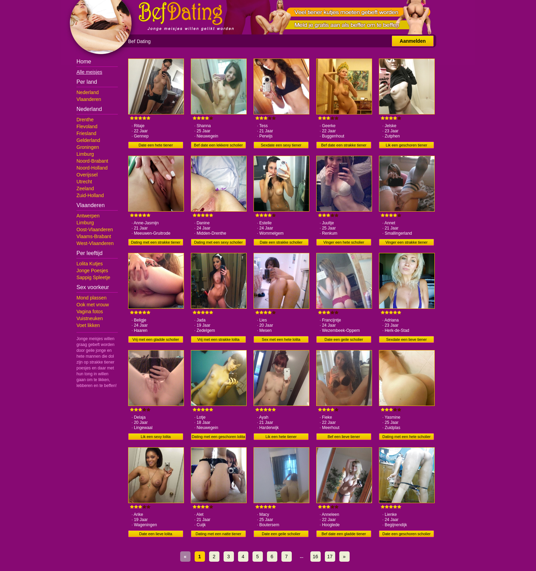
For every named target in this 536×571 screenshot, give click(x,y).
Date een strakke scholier (281, 242)
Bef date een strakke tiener (343, 145)
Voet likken (88, 325)
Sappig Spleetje (93, 277)
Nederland (87, 92)
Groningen (87, 147)
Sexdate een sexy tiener (281, 145)
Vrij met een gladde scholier (155, 339)
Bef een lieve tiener (344, 437)
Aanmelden (412, 41)
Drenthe (85, 119)
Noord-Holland (91, 168)
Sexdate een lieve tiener (406, 339)
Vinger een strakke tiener (406, 242)
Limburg (85, 154)
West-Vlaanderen (95, 243)
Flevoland (86, 126)
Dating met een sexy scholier (218, 242)
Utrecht (84, 181)
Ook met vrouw (92, 304)
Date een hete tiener (155, 145)
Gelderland (88, 140)
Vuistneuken (89, 318)
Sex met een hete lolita (281, 339)
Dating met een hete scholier (406, 437)
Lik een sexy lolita (156, 437)
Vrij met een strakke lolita (218, 339)
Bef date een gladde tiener (343, 534)
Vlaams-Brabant (93, 236)
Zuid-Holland (90, 195)
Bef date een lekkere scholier (218, 145)
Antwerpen (88, 215)
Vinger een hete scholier (343, 242)
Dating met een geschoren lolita (218, 437)
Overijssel (86, 174)
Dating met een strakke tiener (156, 242)
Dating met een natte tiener (218, 534)
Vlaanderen (88, 99)
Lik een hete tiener (281, 437)
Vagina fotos (89, 311)
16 (315, 556)
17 (330, 556)
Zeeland (85, 188)
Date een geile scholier (343, 339)
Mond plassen (91, 297)
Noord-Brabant (92, 161)
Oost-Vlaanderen (94, 229)
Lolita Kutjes (89, 263)
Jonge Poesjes (92, 270)
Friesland (86, 133)
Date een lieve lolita (155, 534)
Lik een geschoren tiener (406, 145)
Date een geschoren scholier (406, 534)
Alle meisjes (89, 72)
